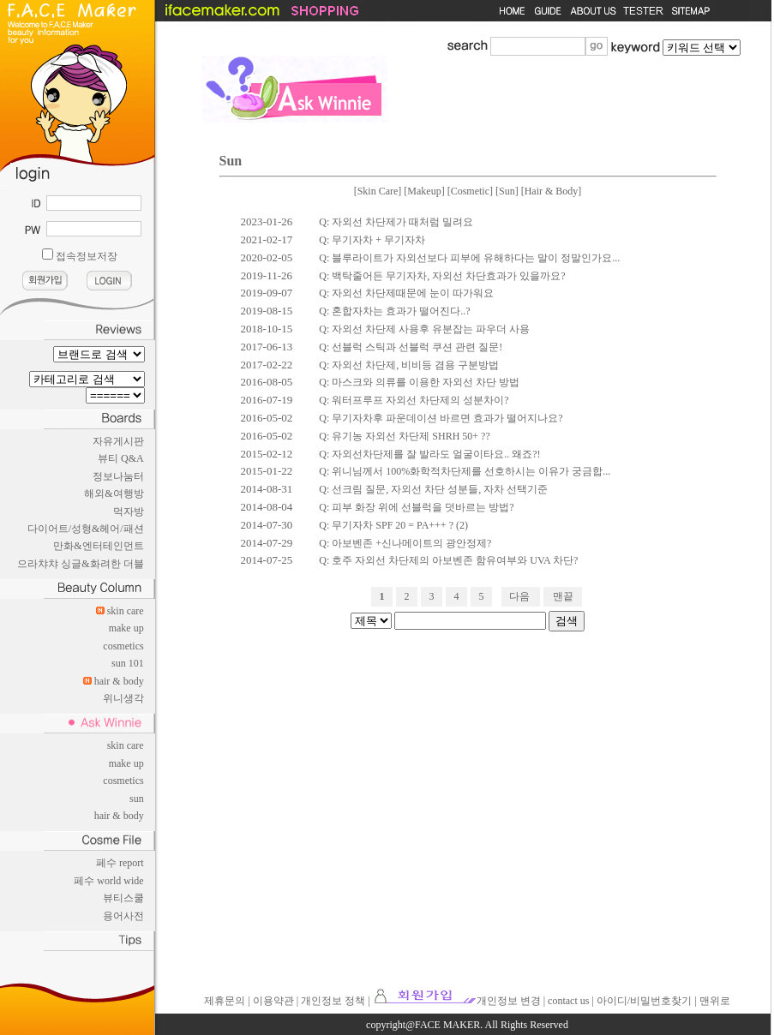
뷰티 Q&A (121, 458)
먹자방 (128, 512)
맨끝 (563, 596)
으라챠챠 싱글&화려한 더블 (80, 564)
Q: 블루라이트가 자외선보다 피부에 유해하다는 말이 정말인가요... (469, 258)
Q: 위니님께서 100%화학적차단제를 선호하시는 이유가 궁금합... (464, 471)
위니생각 (123, 698)
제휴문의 (224, 1001)
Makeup (424, 191)
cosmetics (123, 646)
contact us (568, 1001)
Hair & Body (552, 191)
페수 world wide (108, 881)
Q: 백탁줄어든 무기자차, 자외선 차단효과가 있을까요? (442, 276)
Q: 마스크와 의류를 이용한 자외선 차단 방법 (419, 382)
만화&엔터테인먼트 (98, 546)
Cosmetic (470, 191)
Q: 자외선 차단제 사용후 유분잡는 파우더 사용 (424, 329)
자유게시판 (118, 441)
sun (136, 799)
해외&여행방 (113, 494)
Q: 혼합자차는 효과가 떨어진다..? (394, 311)
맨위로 (714, 1001)
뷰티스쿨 (123, 898)
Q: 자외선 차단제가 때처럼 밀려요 (396, 222)
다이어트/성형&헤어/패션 (85, 529)
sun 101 (127, 663)
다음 (519, 596)
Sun (507, 191)
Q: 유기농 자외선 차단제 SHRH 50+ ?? (404, 436)
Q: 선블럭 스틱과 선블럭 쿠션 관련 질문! (410, 347)
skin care (125, 611)
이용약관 (273, 1001)
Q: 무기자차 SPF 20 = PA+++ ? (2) (393, 525)
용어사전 (123, 916)
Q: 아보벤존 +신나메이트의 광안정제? (405, 543)
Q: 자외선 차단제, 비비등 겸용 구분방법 (409, 365)
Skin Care (378, 191)
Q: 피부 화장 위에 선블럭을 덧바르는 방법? (416, 507)
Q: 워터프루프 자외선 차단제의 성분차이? (413, 400)
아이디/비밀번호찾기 (644, 1001)
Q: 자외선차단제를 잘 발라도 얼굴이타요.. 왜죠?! (429, 454)
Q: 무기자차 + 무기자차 (372, 240)
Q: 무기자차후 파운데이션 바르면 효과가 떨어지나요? (440, 418)
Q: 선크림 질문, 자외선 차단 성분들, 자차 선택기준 (433, 489)
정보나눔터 (118, 476)
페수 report (120, 863)
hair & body (119, 681)
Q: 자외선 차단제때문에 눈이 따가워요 (406, 293)
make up (126, 628)
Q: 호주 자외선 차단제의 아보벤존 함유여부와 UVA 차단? (448, 560)
